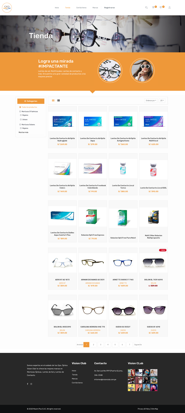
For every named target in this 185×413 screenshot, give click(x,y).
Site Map (154, 409)
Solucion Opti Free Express (92, 235)
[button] (151, 101)
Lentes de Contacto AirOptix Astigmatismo (123, 139)
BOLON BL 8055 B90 (62, 327)
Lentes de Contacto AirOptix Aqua (92, 139)
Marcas (75, 379)
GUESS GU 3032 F (123, 327)
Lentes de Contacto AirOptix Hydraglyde (62, 139)
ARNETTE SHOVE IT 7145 (123, 280)
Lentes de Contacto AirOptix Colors (62, 187)
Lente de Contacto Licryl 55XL (153, 188)
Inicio (74, 371)
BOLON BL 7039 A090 (153, 280)
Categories (30, 101)
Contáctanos (77, 383)
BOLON (153, 283)
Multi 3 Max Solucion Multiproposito (153, 237)
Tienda (74, 375)
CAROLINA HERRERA (92, 330)
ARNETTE (123, 283)
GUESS (123, 330)
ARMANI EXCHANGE (92, 283)
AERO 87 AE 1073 (62, 280)
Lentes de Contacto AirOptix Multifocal (153, 139)
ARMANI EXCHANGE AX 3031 (92, 280)
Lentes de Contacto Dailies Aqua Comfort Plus (62, 234)
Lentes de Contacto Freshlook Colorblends (93, 187)
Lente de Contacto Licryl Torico (123, 187)
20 (161, 101)
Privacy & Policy (144, 409)
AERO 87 (62, 283)
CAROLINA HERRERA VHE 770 (92, 327)
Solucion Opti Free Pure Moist (123, 238)
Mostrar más (23, 132)
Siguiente (137, 345)
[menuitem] (57, 8)
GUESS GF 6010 (153, 327)
